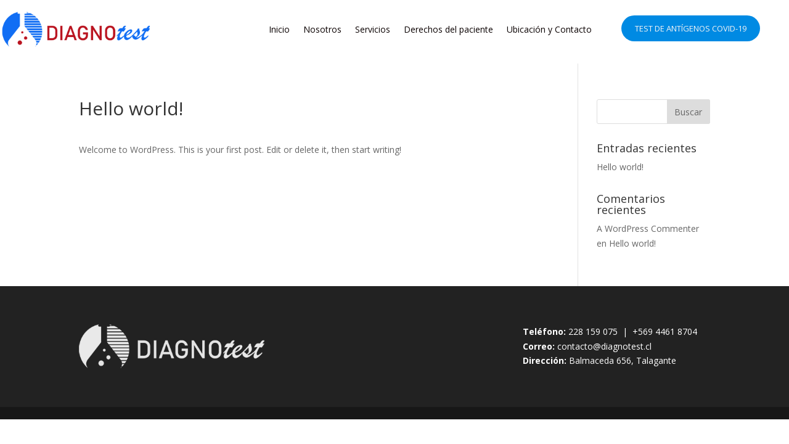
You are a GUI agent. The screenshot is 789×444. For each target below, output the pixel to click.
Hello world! (620, 167)
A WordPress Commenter (648, 228)
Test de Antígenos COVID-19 (690, 28)
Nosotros (322, 29)
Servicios (372, 29)
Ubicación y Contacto (549, 29)
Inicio (279, 29)
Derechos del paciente (448, 29)
